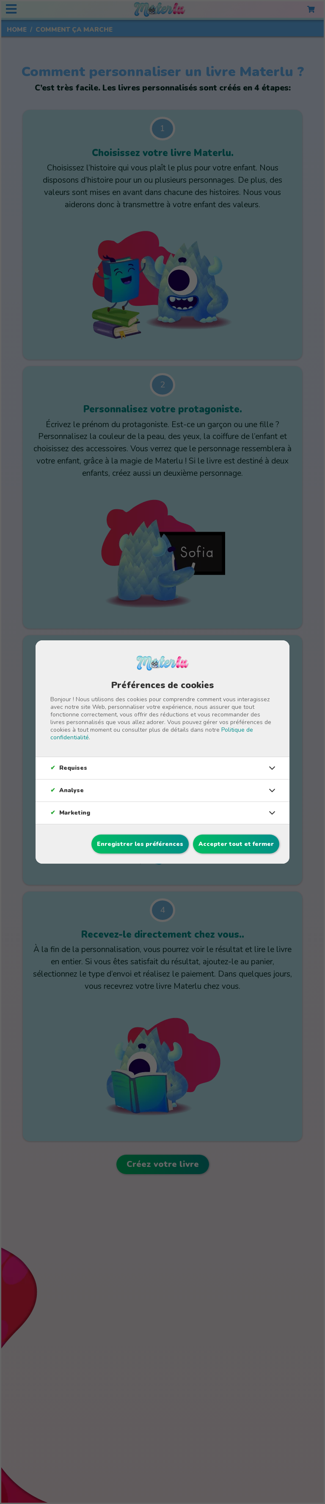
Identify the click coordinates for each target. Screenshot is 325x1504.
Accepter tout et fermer (236, 844)
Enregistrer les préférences (140, 844)
